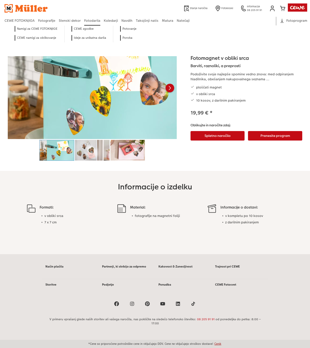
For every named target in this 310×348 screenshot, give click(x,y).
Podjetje (108, 284)
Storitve (50, 284)
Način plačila (54, 266)
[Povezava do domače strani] (47, 8)
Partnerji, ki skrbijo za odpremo (124, 266)
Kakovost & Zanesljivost (175, 266)
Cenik (217, 344)
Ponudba (164, 284)
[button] (272, 8)
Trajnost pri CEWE (227, 266)
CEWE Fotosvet (225, 284)
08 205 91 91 (206, 319)
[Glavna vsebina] (155, 145)
